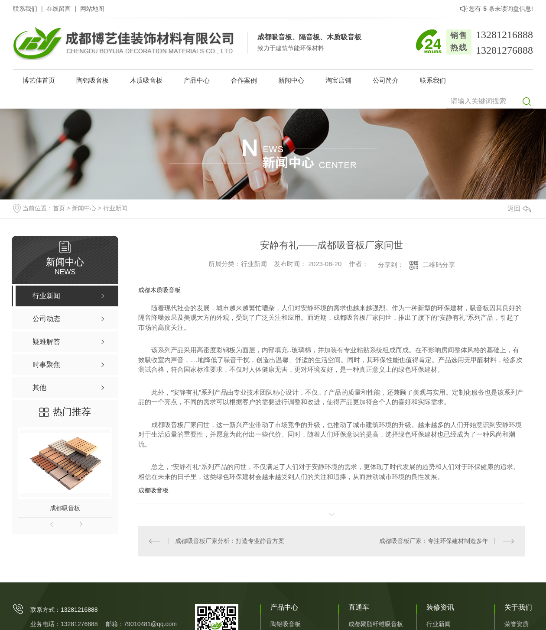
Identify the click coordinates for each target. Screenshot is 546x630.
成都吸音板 (65, 508)
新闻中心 (291, 80)
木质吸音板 (146, 80)
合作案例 (244, 80)
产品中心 (197, 80)
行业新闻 (115, 208)
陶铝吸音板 (92, 80)
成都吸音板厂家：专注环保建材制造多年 (433, 540)
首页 (59, 208)
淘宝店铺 (338, 80)
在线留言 (58, 8)
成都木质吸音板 (159, 289)
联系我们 (25, 8)
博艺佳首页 (39, 80)
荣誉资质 (516, 623)
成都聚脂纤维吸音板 (375, 623)
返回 (519, 208)
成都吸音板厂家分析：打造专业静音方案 (229, 540)
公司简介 (386, 80)
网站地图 (92, 8)
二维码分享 (438, 264)
